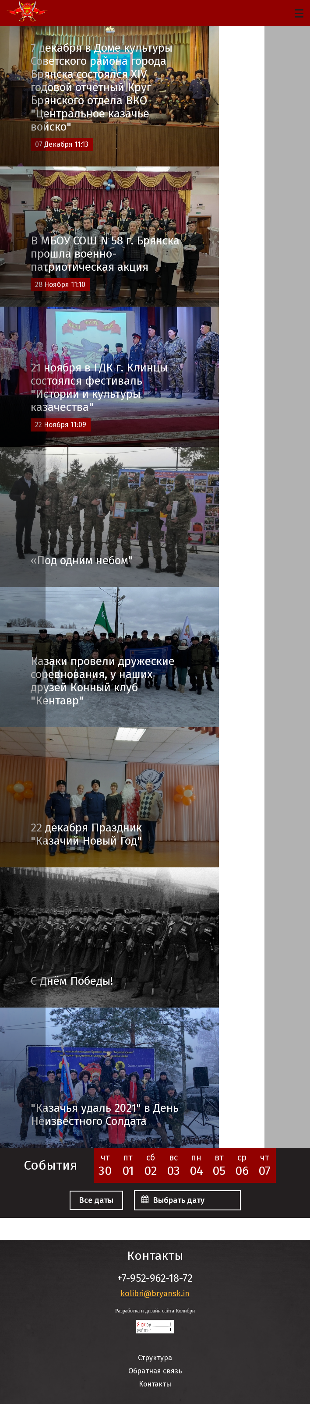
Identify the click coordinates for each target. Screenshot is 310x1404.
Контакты (155, 1384)
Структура (155, 1358)
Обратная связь (155, 1371)
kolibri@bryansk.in (155, 1293)
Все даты (96, 1200)
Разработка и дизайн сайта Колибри (155, 1311)
